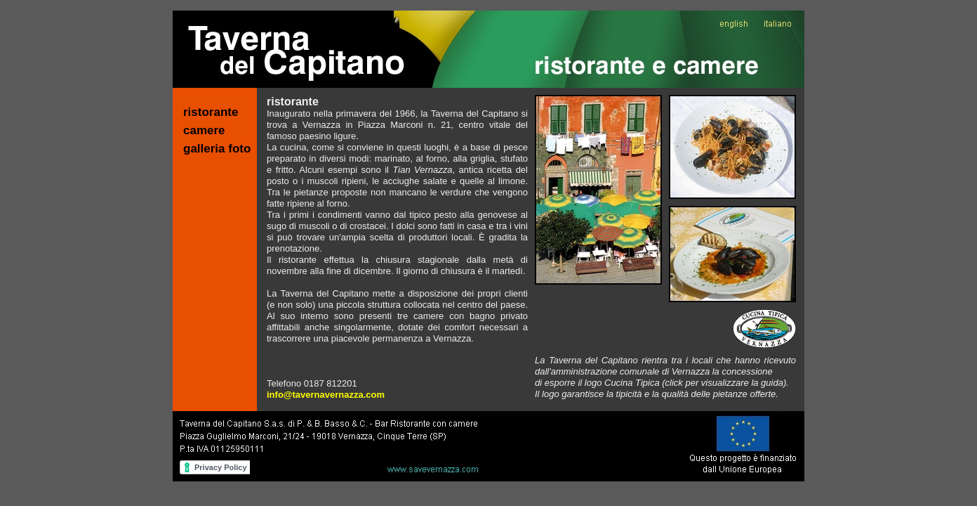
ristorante (210, 112)
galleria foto (217, 148)
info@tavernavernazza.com (326, 394)
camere (204, 130)
